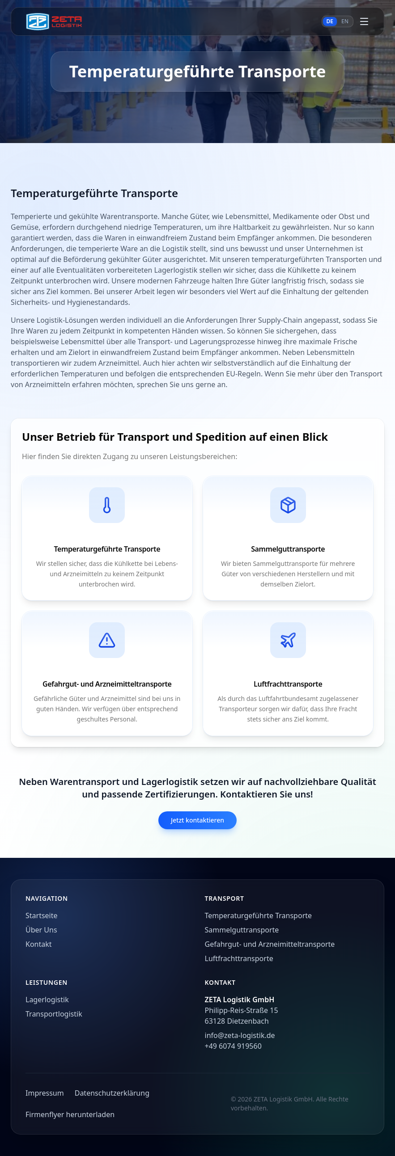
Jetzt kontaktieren (197, 820)
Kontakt (38, 944)
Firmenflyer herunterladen (70, 1114)
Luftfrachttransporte (239, 958)
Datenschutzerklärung (112, 1093)
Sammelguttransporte (242, 930)
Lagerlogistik (47, 999)
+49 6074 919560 (233, 1046)
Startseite (41, 915)
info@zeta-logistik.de (240, 1035)
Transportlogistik (53, 1014)
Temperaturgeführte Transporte (258, 915)
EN (344, 21)
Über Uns (41, 930)
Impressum (44, 1093)
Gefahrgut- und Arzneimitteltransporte (270, 944)
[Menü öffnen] (364, 21)
